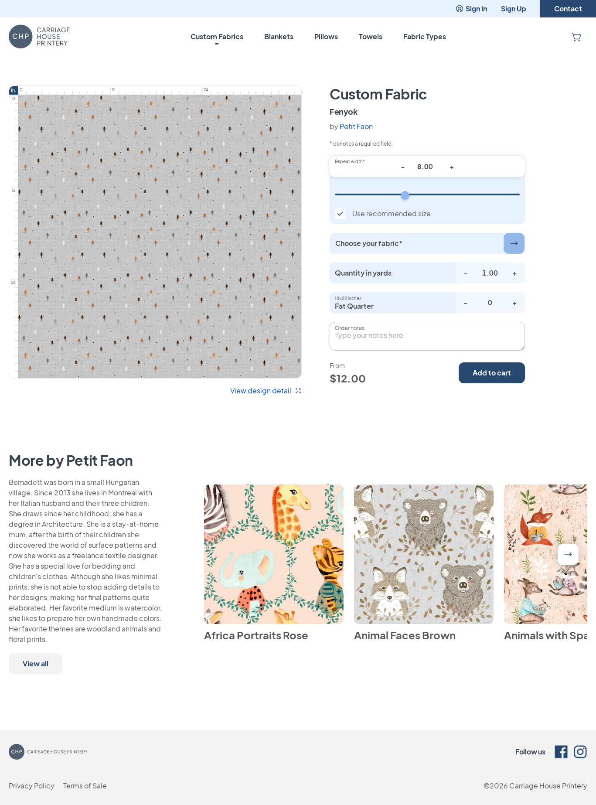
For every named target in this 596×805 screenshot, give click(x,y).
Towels (370, 36)
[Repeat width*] (427, 166)
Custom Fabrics (217, 36)
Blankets (278, 36)
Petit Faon (356, 126)
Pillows (326, 36)
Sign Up (513, 8)
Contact (568, 8)
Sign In (471, 8)
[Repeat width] (427, 194)
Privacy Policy (31, 785)
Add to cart (492, 372)
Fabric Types (424, 36)
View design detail (266, 390)
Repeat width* (350, 161)
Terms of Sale (85, 785)
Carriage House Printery (548, 785)
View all (35, 663)
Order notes (349, 328)
